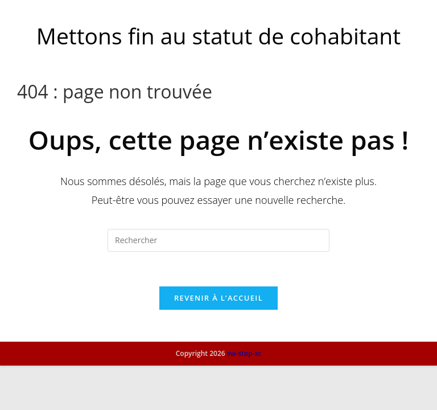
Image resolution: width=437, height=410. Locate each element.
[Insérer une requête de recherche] (218, 240)
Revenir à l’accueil (218, 298)
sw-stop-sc (244, 398)
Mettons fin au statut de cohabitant (218, 35)
